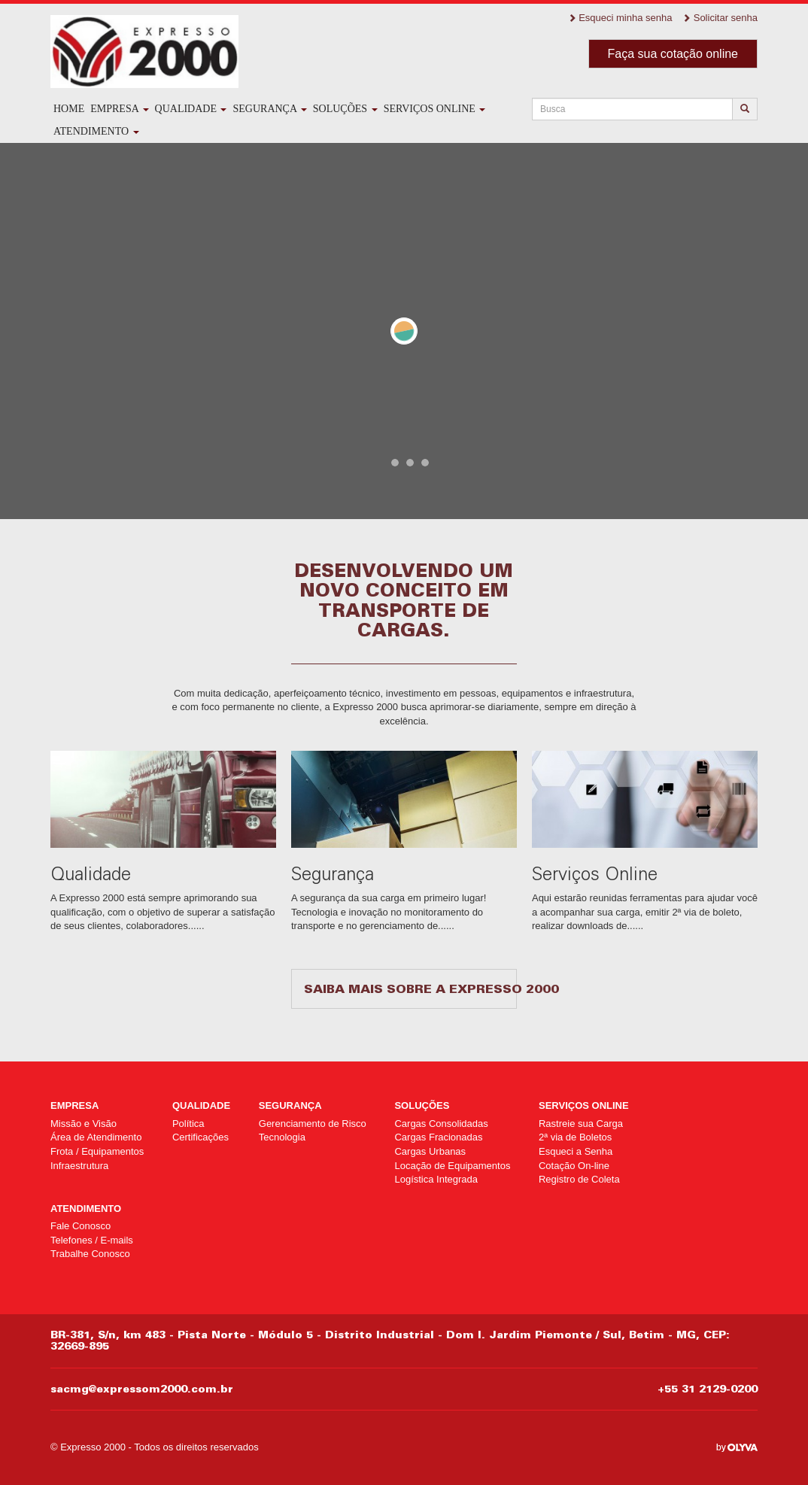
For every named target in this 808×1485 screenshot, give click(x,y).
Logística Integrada (436, 1179)
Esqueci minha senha (620, 17)
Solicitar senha (720, 17)
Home (68, 108)
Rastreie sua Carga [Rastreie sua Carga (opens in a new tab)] (581, 1123)
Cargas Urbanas (430, 1151)
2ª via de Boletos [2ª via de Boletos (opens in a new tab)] (575, 1137)
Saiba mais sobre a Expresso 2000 (410, 988)
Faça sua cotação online (673, 53)
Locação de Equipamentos (452, 1165)
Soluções (345, 108)
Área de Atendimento (95, 1137)
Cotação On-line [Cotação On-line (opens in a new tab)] (574, 1165)
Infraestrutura (79, 1165)
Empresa (119, 108)
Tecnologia (282, 1137)
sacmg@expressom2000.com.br (141, 1388)
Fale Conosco (80, 1225)
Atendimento (96, 131)
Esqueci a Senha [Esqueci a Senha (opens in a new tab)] (575, 1151)
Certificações (200, 1137)
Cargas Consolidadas (441, 1123)
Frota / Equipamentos (97, 1151)
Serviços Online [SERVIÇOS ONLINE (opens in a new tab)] (435, 108)
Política (188, 1123)
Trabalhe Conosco (90, 1253)
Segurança (269, 108)
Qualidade (191, 108)
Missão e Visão (83, 1123)
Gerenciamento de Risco (312, 1123)
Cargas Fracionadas (438, 1137)
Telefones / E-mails (91, 1240)
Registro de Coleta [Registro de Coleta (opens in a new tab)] (579, 1179)
